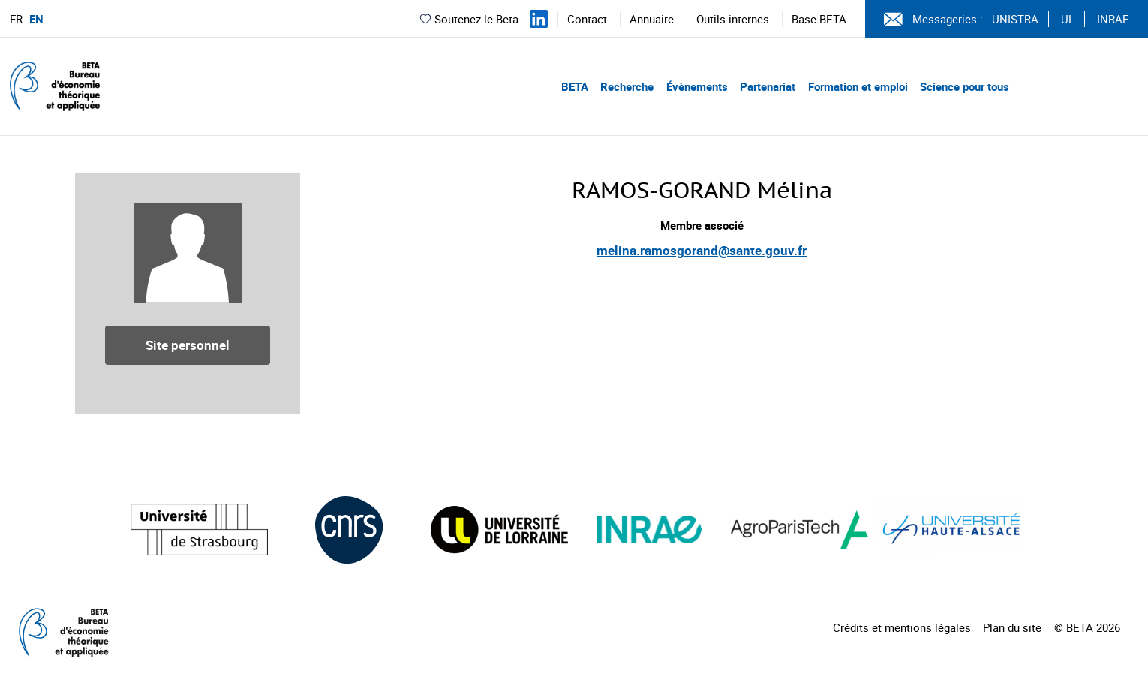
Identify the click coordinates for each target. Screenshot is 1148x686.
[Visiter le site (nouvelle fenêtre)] (199, 529)
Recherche (627, 86)
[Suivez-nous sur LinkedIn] (539, 19)
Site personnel (188, 345)
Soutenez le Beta (468, 18)
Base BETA (819, 18)
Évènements (697, 86)
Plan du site (1012, 627)
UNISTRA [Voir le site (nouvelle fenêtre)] (1015, 18)
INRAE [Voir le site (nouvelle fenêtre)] (1113, 18)
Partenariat (767, 86)
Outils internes (732, 18)
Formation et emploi (858, 86)
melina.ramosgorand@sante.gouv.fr (702, 250)
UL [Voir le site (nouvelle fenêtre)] (1067, 18)
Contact (587, 18)
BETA (574, 86)
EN (36, 19)
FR (16, 19)
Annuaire (652, 18)
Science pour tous (964, 86)
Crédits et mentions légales (902, 627)
